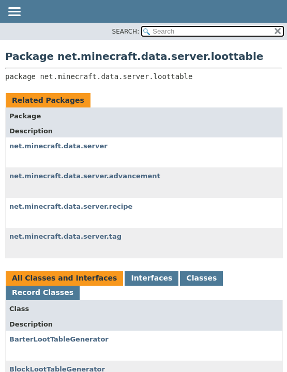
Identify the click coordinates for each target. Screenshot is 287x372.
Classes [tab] (201, 278)
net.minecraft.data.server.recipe (70, 206)
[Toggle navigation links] (14, 12)
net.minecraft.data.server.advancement (84, 176)
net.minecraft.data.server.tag (65, 236)
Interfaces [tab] (151, 278)
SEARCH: (126, 31)
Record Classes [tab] (42, 292)
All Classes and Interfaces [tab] (64, 278)
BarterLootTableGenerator (59, 339)
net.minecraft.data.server (58, 146)
